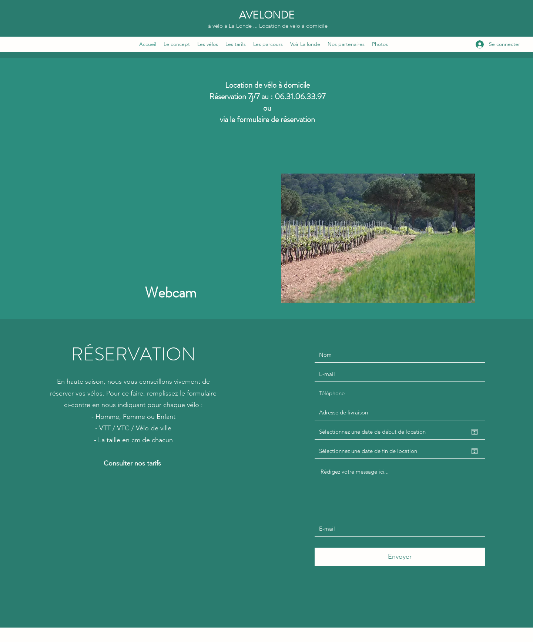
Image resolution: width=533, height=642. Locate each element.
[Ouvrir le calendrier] (474, 432)
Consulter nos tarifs (133, 463)
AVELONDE (267, 15)
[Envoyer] (400, 557)
